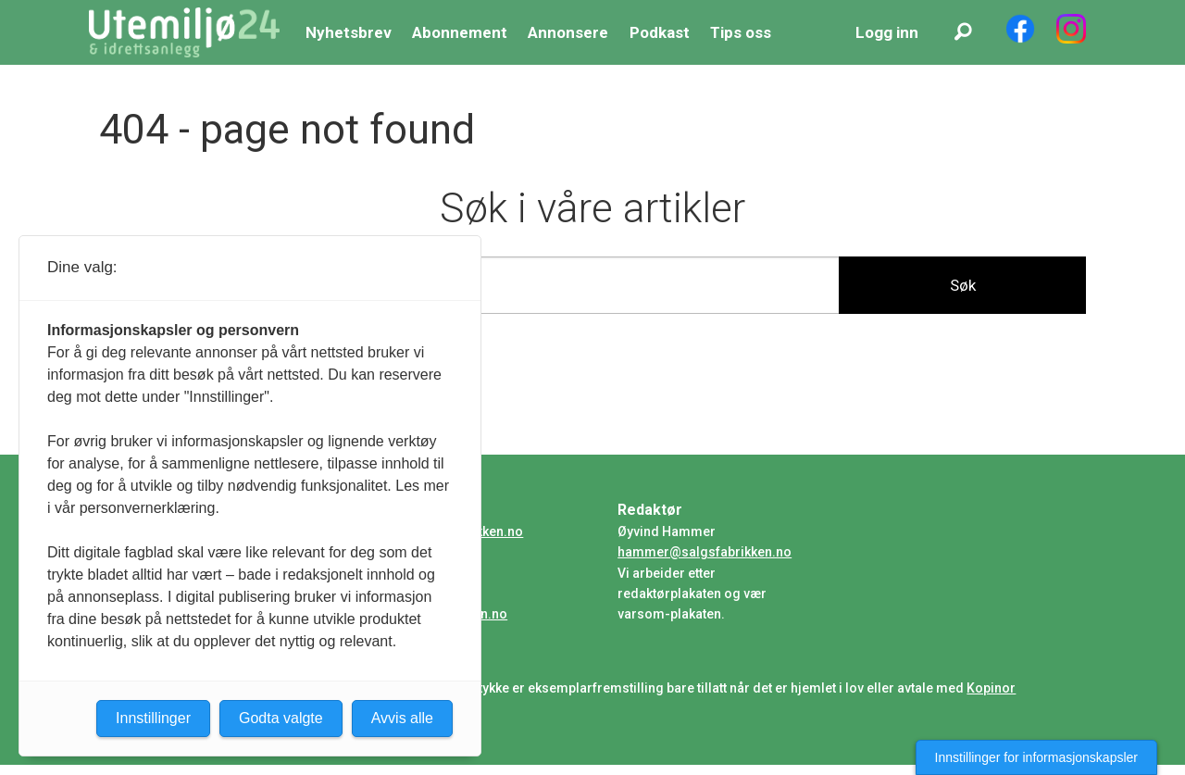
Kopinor (991, 688)
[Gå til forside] (184, 32)
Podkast (660, 32)
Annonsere (568, 32)
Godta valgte (281, 718)
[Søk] (962, 32)
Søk (963, 285)
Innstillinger (153, 718)
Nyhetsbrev (349, 32)
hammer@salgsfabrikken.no (704, 551)
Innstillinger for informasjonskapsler (1036, 757)
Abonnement (459, 32)
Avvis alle (402, 718)
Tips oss (740, 32)
